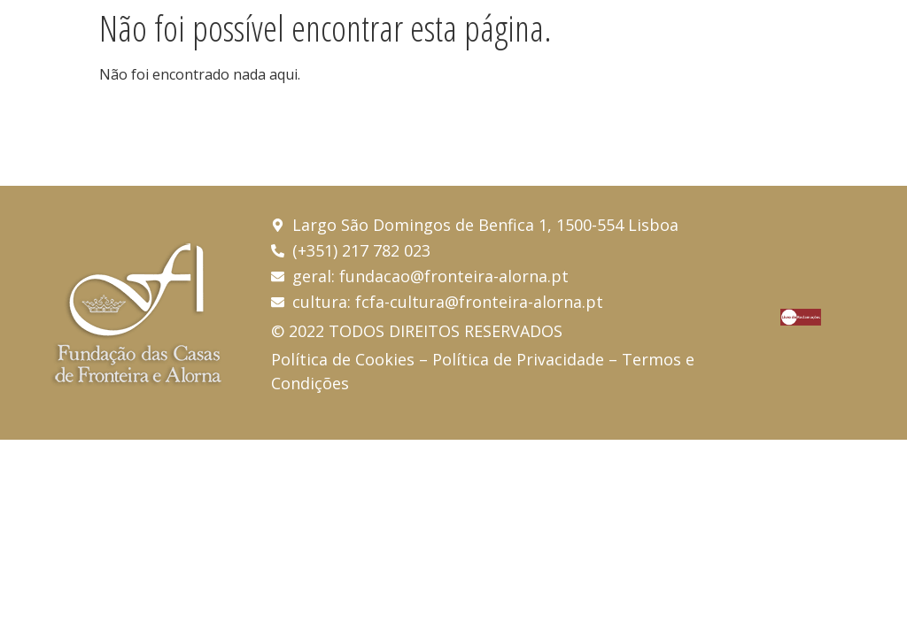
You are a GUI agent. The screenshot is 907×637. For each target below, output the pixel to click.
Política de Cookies (343, 359)
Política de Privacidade (518, 359)
